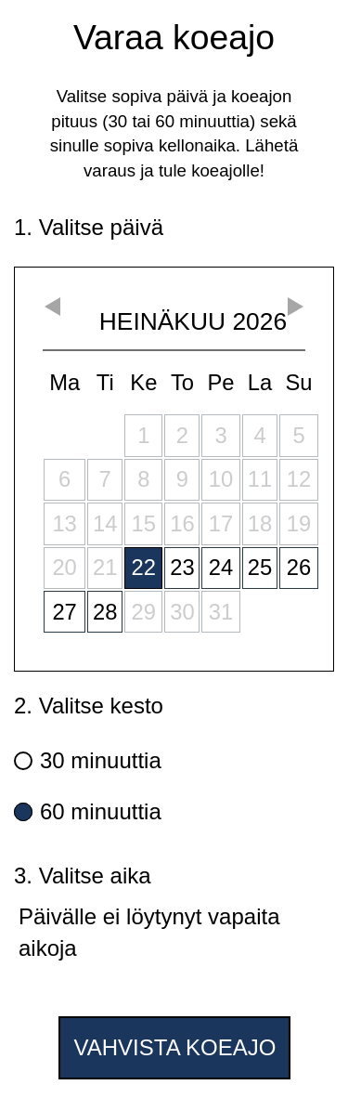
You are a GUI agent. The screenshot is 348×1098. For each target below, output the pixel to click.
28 (105, 611)
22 (144, 567)
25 (260, 567)
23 (182, 567)
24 (221, 567)
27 (64, 611)
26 (299, 567)
